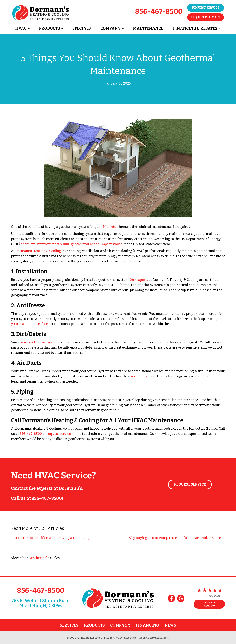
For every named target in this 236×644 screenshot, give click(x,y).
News (170, 625)
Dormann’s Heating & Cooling (38, 251)
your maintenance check (30, 324)
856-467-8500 (159, 11)
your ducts (138, 376)
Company (110, 28)
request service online (64, 434)
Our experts (139, 280)
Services (69, 625)
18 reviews (213, 596)
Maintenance (148, 28)
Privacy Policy (113, 637)
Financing (147, 625)
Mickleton (110, 227)
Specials (81, 28)
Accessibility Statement (153, 637)
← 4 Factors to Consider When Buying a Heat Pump (51, 538)
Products (49, 28)
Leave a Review (209, 604)
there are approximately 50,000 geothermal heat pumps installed (72, 244)
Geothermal (38, 558)
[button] (29, 28)
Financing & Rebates (195, 28)
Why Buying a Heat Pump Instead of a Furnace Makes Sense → (176, 538)
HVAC (21, 28)
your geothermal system (39, 342)
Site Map (130, 637)
